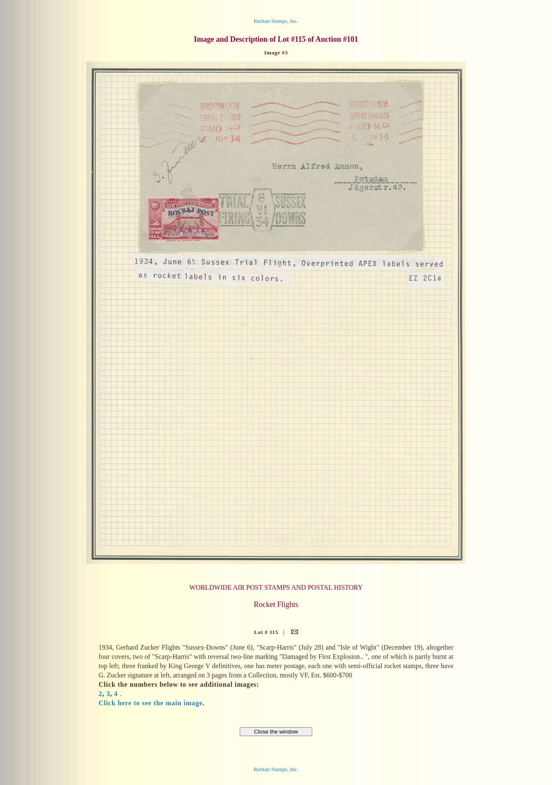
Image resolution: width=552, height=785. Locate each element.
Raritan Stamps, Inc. (276, 21)
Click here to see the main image (151, 703)
